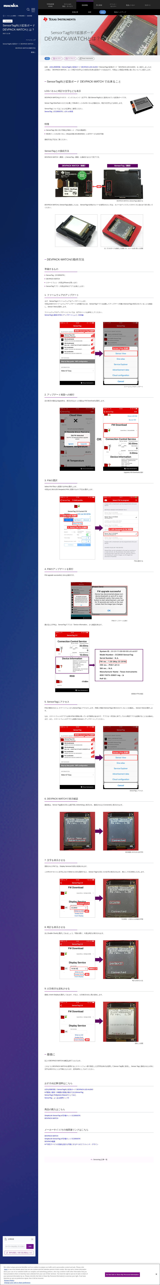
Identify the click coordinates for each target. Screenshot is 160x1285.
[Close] (156, 1274)
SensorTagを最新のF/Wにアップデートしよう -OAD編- (64, 315)
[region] (80, 1274)
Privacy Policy (9, 1280)
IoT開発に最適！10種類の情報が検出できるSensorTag (64, 1092)
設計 (47, 58)
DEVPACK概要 (50, 1141)
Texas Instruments (87, 58)
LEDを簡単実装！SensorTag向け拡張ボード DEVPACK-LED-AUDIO (73, 67)
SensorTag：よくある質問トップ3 (57, 1098)
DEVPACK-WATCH (51, 1118)
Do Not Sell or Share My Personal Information (122, 1274)
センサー (58, 58)
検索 (30, 1246)
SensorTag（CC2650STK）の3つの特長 (59, 111)
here (5, 1269)
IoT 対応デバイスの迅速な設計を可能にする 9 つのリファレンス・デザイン (71, 1144)
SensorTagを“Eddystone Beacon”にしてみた (60, 1095)
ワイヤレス (71, 58)
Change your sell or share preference (17, 1283)
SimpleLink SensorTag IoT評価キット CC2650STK (62, 1115)
